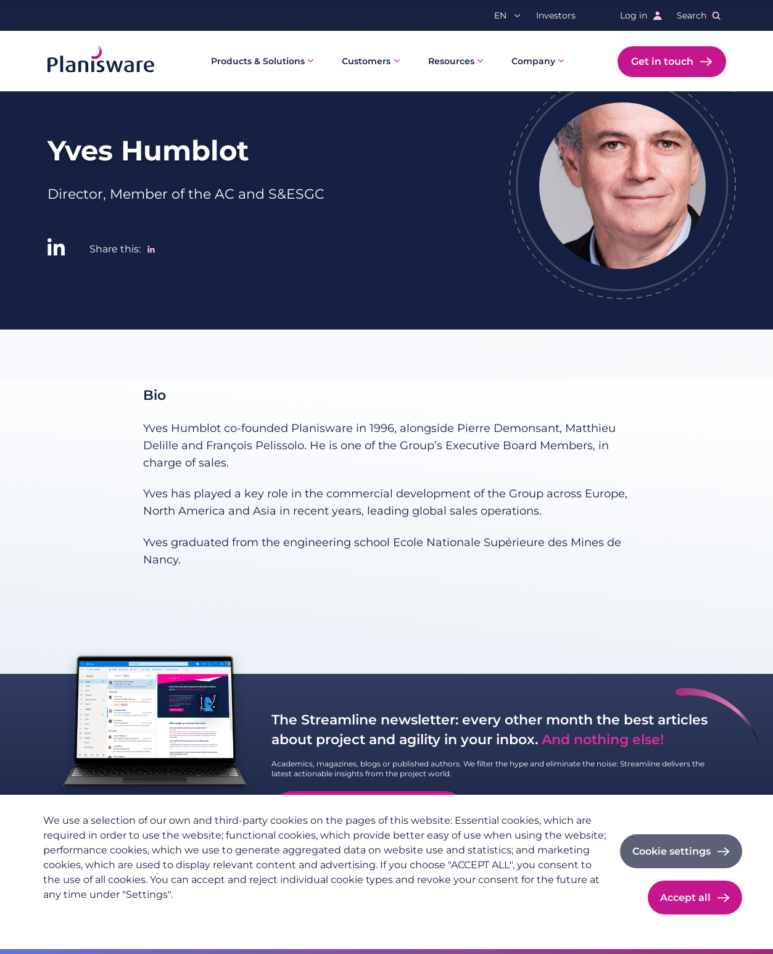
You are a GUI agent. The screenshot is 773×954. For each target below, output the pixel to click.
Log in (633, 15)
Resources (451, 61)
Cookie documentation (211, 914)
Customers (366, 61)
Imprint (132, 914)
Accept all (685, 897)
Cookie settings (671, 851)
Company (533, 61)
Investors (556, 15)
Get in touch (662, 61)
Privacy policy (73, 914)
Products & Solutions (258, 61)
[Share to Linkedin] (151, 249)
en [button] (500, 15)
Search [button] (691, 15)
